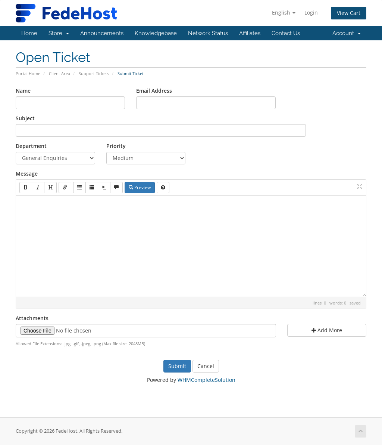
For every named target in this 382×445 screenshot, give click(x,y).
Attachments (32, 318)
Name (23, 90)
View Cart (348, 12)
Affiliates (249, 33)
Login (311, 12)
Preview (140, 187)
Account (346, 33)
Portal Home (28, 73)
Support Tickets (94, 73)
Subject (25, 118)
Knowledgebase (156, 33)
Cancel (205, 366)
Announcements (101, 33)
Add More (326, 330)
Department (31, 145)
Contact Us (286, 33)
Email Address (154, 90)
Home (29, 33)
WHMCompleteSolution (206, 379)
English (283, 12)
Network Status (208, 33)
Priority (116, 145)
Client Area (59, 73)
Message (27, 173)
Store (58, 33)
